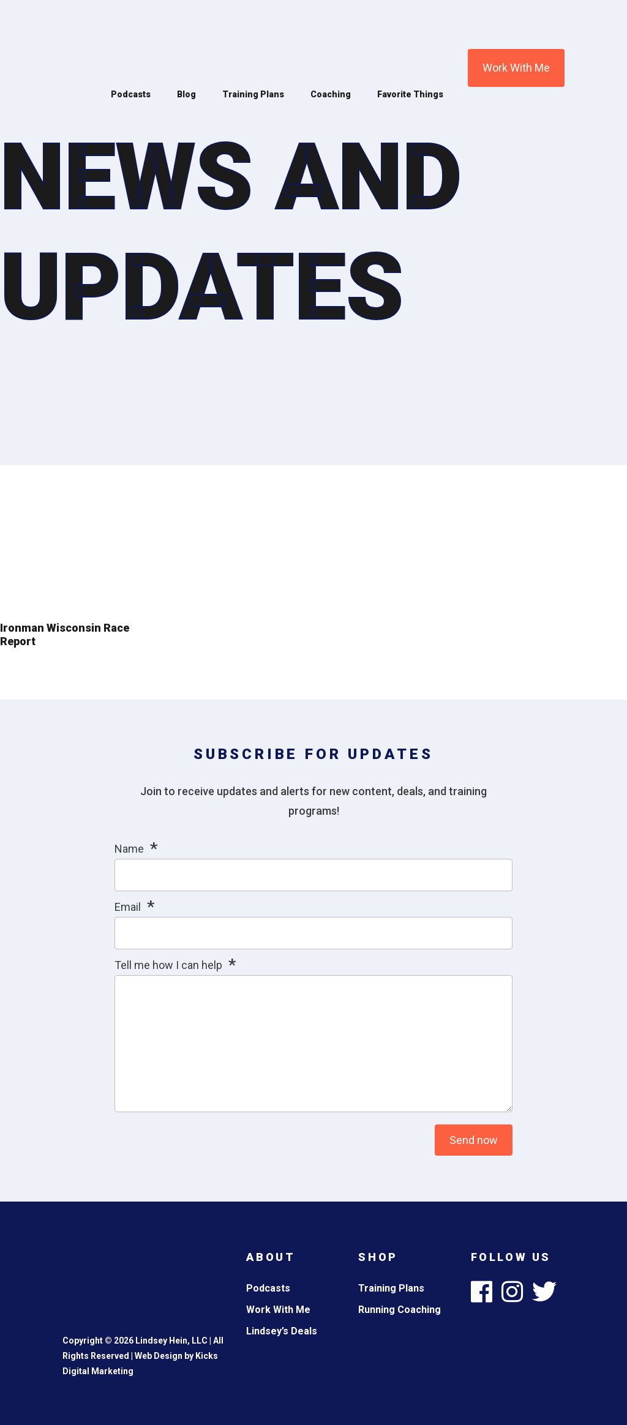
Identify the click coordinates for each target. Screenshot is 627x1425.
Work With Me (516, 67)
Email (128, 906)
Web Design (158, 1356)
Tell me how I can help (168, 965)
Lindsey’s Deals (281, 1331)
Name (129, 848)
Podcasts (131, 94)
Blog (186, 94)
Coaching (330, 94)
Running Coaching (399, 1309)
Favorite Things (410, 94)
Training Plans (253, 94)
